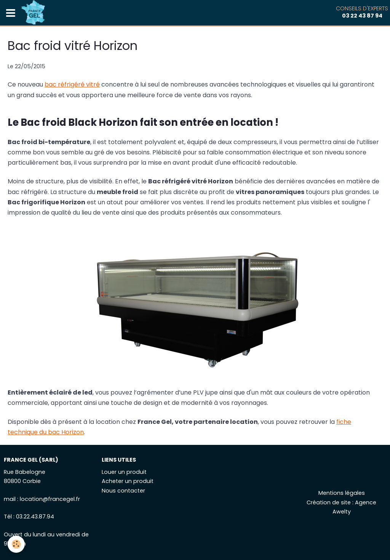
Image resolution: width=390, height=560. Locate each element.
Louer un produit (124, 472)
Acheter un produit (127, 481)
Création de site (329, 502)
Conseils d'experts (362, 12)
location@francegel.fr (50, 499)
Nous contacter (123, 490)
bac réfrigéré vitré (72, 84)
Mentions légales (341, 493)
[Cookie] (16, 544)
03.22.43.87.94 (35, 516)
